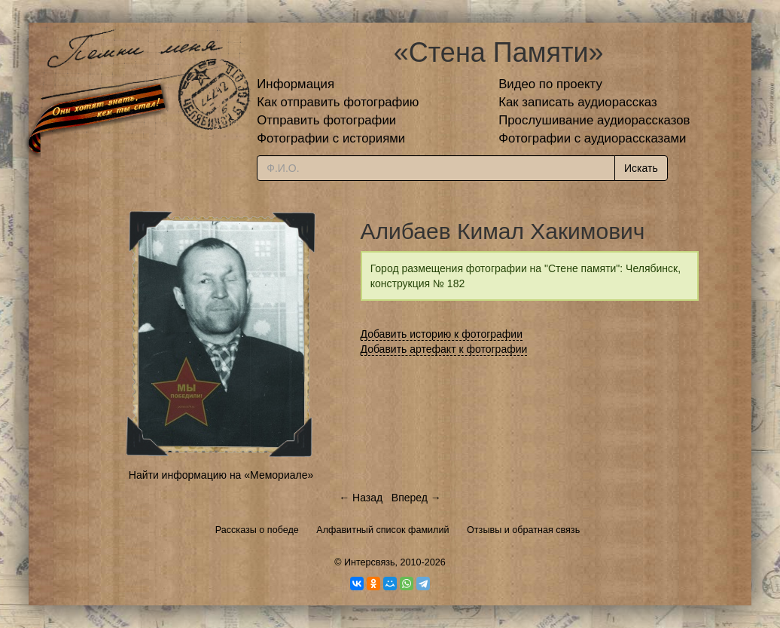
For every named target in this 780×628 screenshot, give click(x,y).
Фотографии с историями (331, 138)
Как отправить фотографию (338, 102)
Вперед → (416, 498)
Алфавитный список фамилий (382, 530)
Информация (295, 84)
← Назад (360, 498)
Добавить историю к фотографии (442, 334)
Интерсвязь (369, 562)
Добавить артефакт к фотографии (444, 349)
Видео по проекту (550, 84)
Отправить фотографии (326, 120)
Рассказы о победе (257, 530)
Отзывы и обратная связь (523, 530)
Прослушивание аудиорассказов (594, 120)
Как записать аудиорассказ (577, 102)
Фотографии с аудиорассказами (592, 138)
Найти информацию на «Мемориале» (221, 475)
